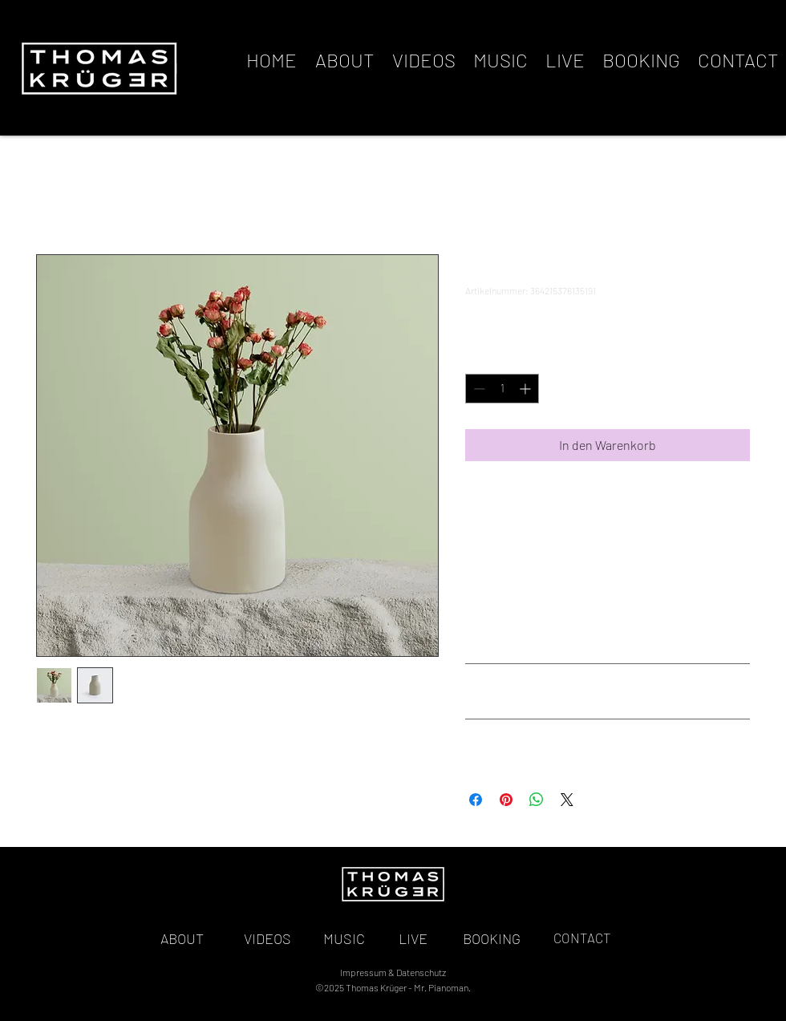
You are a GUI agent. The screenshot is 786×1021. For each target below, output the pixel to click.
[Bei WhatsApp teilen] (536, 799)
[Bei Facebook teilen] (475, 799)
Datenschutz (421, 972)
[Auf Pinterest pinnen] (506, 799)
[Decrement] (478, 389)
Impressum (363, 972)
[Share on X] (567, 799)
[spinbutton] (502, 389)
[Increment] (527, 389)
